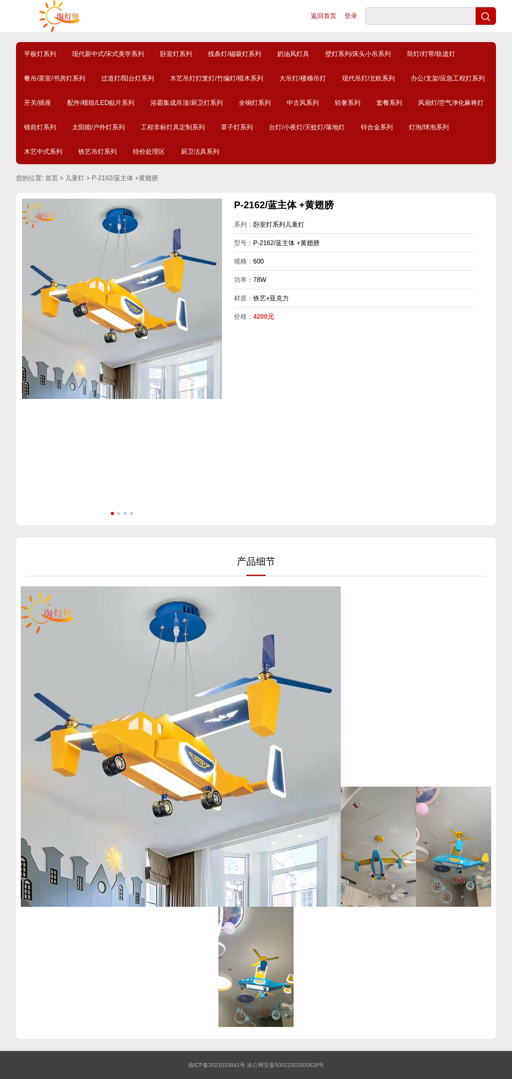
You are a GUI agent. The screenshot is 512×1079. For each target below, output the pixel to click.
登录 (350, 15)
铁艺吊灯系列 (97, 151)
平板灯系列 (40, 53)
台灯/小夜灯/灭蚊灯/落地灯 (306, 127)
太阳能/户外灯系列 (98, 127)
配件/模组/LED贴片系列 (100, 102)
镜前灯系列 (40, 127)
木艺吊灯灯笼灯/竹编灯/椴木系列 (216, 78)
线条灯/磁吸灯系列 (234, 53)
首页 (51, 178)
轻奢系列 (347, 102)
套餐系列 (389, 102)
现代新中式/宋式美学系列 (108, 53)
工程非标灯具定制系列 (173, 127)
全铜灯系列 (255, 102)
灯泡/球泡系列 (429, 127)
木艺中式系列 (43, 151)
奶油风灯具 (293, 53)
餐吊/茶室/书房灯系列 (54, 78)
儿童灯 (74, 178)
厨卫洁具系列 (200, 151)
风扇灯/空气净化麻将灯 (451, 102)
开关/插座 (37, 102)
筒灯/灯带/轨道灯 (431, 53)
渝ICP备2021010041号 (216, 1065)
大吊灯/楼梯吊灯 (302, 78)
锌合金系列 (377, 127)
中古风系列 (303, 102)
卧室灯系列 (176, 53)
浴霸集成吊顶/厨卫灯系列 (186, 102)
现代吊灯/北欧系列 (368, 78)
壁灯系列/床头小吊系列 (358, 53)
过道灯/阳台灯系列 (127, 78)
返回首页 (323, 15)
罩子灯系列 (237, 127)
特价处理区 (149, 151)
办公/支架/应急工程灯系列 (448, 78)
